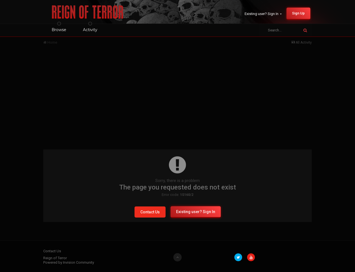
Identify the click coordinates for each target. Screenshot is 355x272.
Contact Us (150, 212)
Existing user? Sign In (263, 14)
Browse (59, 29)
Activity (90, 29)
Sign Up (298, 13)
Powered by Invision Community (68, 262)
